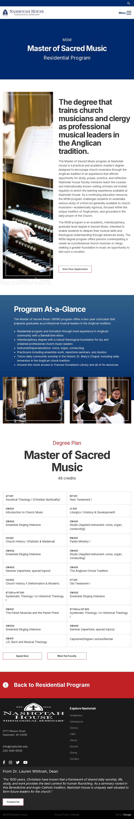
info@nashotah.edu (15, 746)
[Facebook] (4, 762)
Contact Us (13, 802)
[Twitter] (18, 762)
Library (74, 727)
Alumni (74, 746)
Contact (74, 758)
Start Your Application (75, 269)
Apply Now (22, 656)
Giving (73, 752)
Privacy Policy (62, 814)
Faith (73, 734)
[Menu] (129, 13)
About (73, 740)
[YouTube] (25, 762)
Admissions (76, 721)
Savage (127, 814)
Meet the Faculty (67, 656)
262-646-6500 (12, 750)
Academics (76, 715)
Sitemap (75, 814)
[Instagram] (10, 762)
